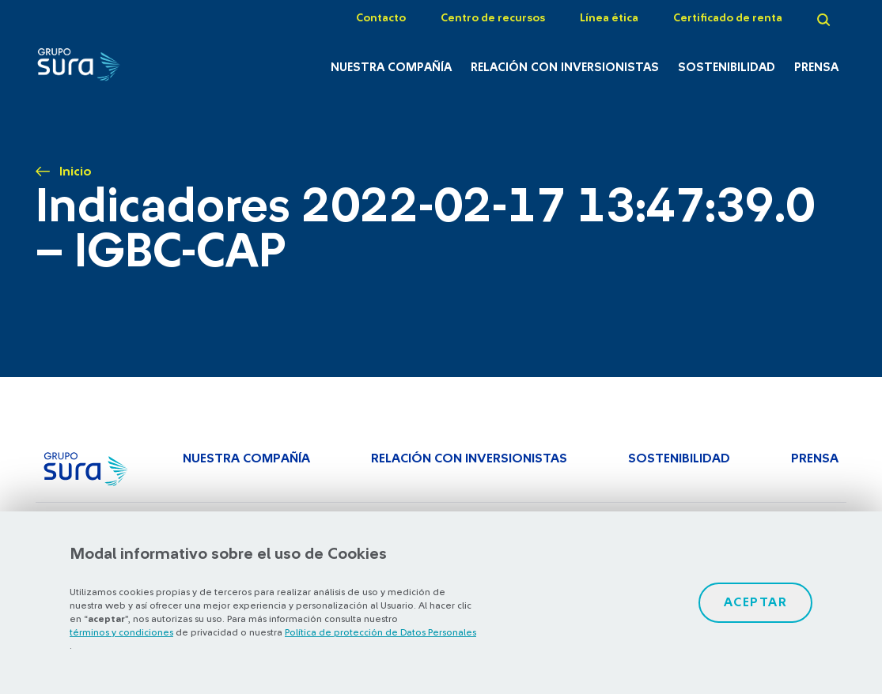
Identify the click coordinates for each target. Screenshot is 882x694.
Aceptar (756, 602)
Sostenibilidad (726, 68)
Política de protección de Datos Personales (380, 632)
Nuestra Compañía (391, 68)
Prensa (816, 68)
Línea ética (609, 18)
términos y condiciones (121, 632)
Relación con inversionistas (565, 68)
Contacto (381, 18)
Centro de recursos (493, 18)
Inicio (75, 171)
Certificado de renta (727, 18)
